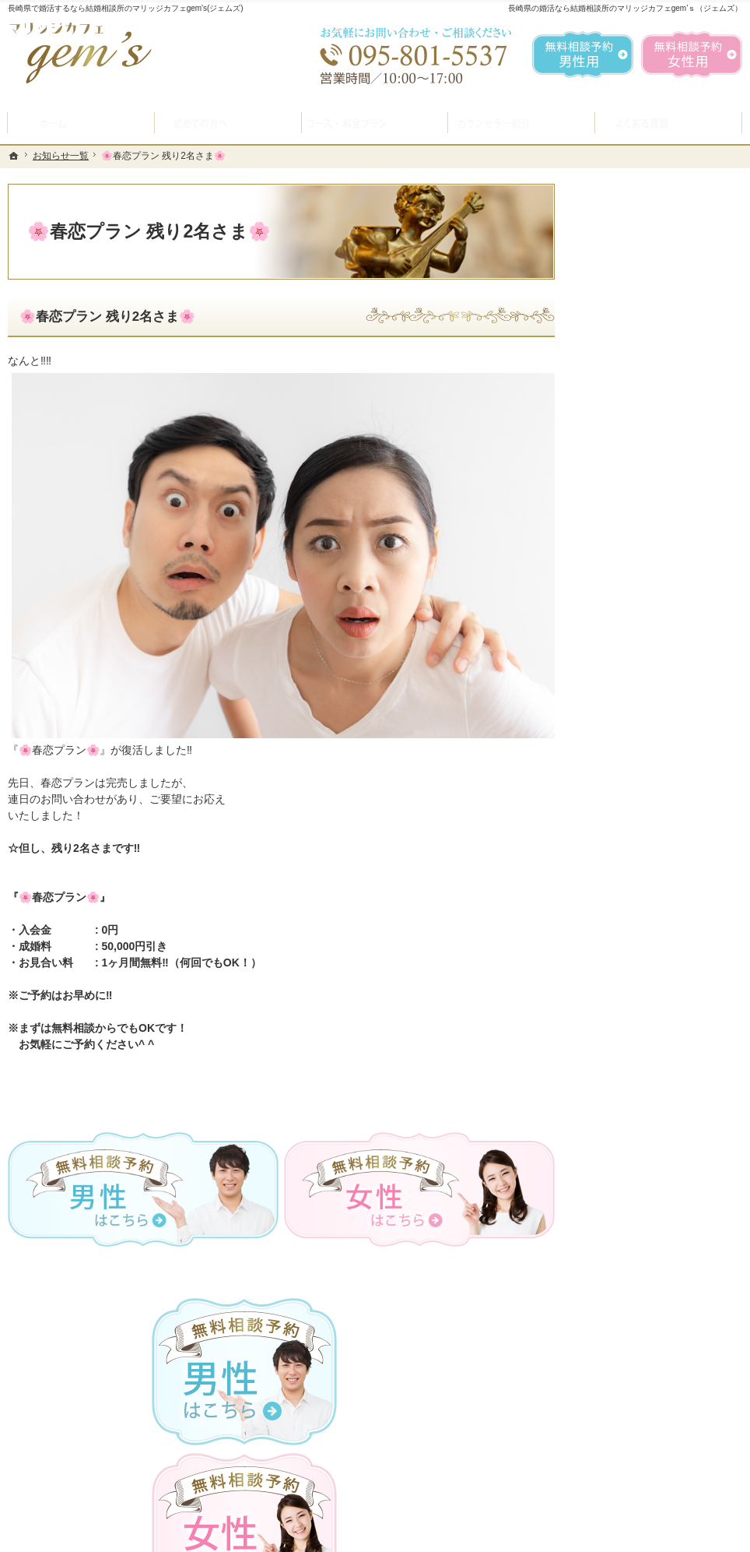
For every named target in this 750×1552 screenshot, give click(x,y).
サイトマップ (626, 1063)
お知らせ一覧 (626, 951)
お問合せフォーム (633, 1473)
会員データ (621, 877)
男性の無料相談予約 (643, 729)
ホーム (610, 498)
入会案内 (627, 570)
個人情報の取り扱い (643, 989)
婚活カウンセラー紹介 (648, 693)
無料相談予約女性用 (691, 54)
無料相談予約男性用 (582, 54)
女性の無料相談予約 (643, 767)
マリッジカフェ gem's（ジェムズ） (221, 1535)
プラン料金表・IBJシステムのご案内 (661, 612)
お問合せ (615, 803)
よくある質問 (626, 655)
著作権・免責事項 (637, 1025)
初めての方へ (626, 536)
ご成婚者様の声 (632, 841)
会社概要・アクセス (643, 915)
